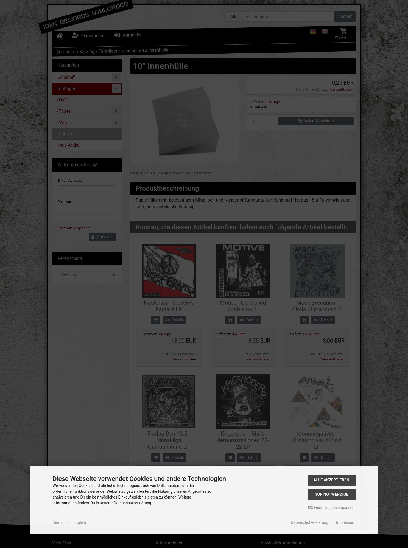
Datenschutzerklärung (309, 522)
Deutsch (59, 522)
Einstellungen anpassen (331, 507)
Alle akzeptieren (332, 480)
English (80, 522)
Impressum (345, 522)
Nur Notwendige (331, 494)
